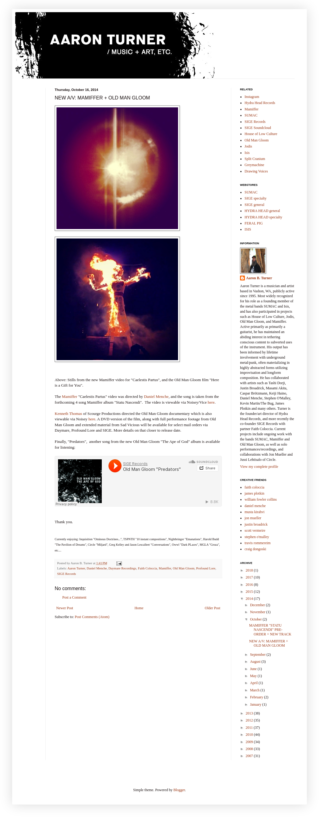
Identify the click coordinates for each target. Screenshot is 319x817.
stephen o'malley (257, 537)
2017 (250, 577)
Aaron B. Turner (259, 278)
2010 (250, 734)
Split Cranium (255, 159)
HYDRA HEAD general (262, 211)
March (255, 690)
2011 (250, 727)
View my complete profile (259, 466)
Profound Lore (205, 568)
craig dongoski (255, 549)
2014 (250, 598)
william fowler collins (261, 499)
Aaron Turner (76, 568)
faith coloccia (254, 487)
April (254, 683)
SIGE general (254, 205)
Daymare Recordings (122, 568)
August (256, 661)
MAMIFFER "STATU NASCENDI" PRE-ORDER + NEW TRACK (270, 629)
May (254, 676)
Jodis (248, 146)
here (211, 402)
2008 (250, 749)
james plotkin (254, 493)
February (257, 697)
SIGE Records (66, 573)
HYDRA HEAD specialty (263, 217)
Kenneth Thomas (68, 413)
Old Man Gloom (183, 568)
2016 (250, 584)
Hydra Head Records (260, 103)
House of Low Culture (261, 134)
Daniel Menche (156, 396)
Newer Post (64, 608)
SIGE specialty (255, 198)
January (256, 704)
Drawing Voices (256, 171)
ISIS (248, 229)
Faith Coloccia (147, 568)
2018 (250, 570)
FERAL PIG (254, 223)
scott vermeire (255, 530)
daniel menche (255, 506)
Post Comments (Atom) (92, 617)
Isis (247, 153)
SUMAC (251, 115)
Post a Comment (74, 597)
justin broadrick (256, 524)
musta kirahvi (255, 512)
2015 (250, 591)
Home (139, 608)
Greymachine (254, 165)
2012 (250, 720)
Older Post (212, 608)
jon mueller (253, 518)
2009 (250, 742)
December (258, 605)
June (254, 669)
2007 (250, 756)
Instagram (252, 97)
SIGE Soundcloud (258, 128)
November (258, 612)
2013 (250, 713)
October (256, 619)
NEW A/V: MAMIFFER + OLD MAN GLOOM (268, 643)
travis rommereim (258, 543)
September (258, 654)
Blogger (179, 790)
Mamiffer (69, 396)
